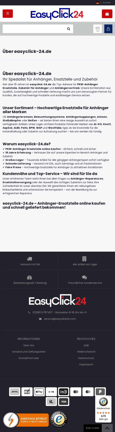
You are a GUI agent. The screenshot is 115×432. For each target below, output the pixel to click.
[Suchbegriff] (33, 28)
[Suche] (68, 28)
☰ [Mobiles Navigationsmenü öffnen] (7, 13)
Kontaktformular (29, 358)
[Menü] (109, 398)
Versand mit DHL (30, 264)
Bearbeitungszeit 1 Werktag (30, 283)
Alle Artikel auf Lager (85, 264)
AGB (86, 345)
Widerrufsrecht (86, 351)
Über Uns (28, 345)
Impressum (86, 364)
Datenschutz (86, 358)
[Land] (97, 2)
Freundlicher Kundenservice (85, 283)
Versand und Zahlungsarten (29, 351)
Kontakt (106, 2)
